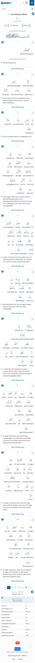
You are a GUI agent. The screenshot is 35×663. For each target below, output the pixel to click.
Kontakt (20, 659)
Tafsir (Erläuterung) (17, 69)
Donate (17, 649)
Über (13, 659)
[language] (2, 42)
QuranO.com (16, 656)
